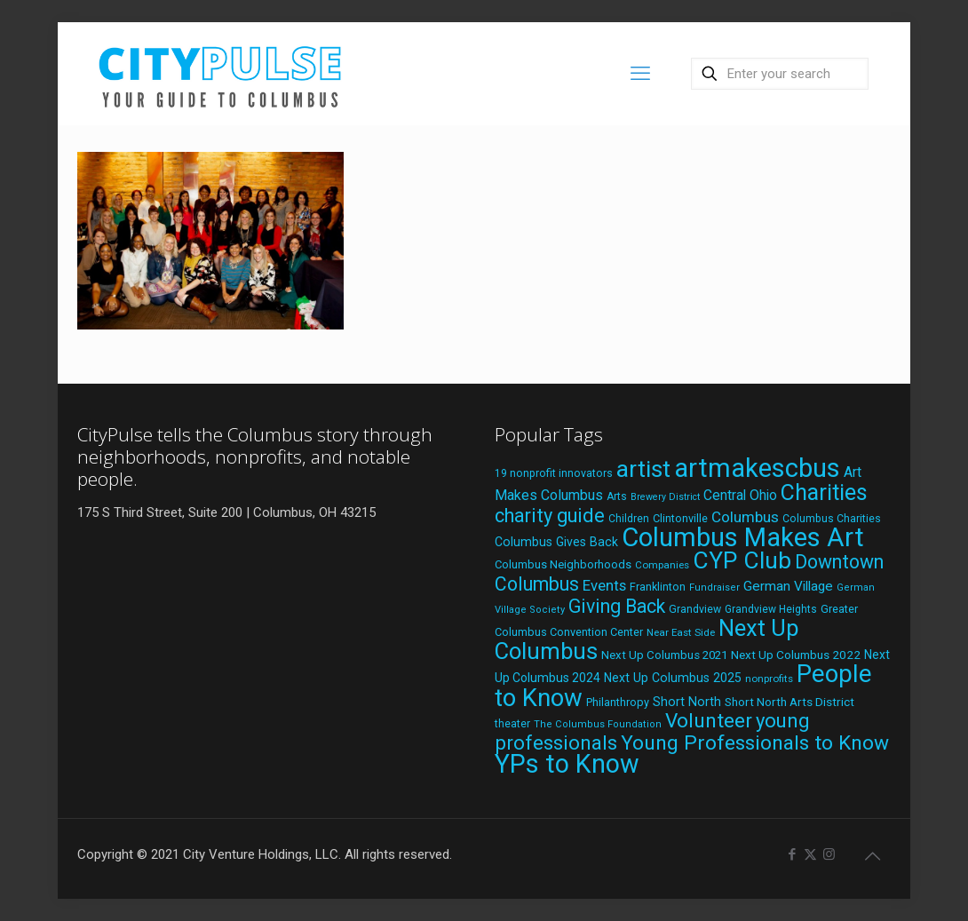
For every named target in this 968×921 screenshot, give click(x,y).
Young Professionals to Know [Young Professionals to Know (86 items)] (755, 743)
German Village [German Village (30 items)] (788, 586)
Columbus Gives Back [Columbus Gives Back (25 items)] (556, 542)
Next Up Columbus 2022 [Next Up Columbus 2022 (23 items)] (796, 654)
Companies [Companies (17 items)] (662, 565)
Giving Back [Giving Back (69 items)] (616, 606)
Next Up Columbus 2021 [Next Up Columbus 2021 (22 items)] (664, 655)
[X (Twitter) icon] (810, 854)
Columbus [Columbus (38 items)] (745, 517)
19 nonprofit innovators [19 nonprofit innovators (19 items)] (554, 473)
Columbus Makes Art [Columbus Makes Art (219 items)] (743, 537)
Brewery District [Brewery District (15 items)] (665, 497)
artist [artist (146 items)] (643, 468)
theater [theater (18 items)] (512, 724)
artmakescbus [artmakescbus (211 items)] (757, 468)
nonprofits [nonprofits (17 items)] (769, 678)
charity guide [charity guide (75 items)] (550, 515)
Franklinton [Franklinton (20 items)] (658, 586)
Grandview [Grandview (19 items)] (695, 609)
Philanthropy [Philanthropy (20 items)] (617, 702)
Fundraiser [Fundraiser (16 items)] (714, 587)
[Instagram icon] (829, 854)
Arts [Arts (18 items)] (617, 496)
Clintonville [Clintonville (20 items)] (680, 518)
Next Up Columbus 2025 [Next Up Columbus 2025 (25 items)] (673, 678)
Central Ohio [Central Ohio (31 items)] (740, 495)
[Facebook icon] (791, 854)
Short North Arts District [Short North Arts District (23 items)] (789, 702)
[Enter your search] (780, 74)
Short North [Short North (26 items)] (687, 702)
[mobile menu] (640, 74)
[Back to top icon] (872, 856)
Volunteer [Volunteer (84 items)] (708, 721)
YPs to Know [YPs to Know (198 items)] (567, 764)
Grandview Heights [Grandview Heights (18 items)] (771, 609)
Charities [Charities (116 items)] (824, 492)
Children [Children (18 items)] (628, 518)
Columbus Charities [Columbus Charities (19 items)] (831, 518)
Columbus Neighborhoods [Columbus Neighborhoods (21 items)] (563, 564)
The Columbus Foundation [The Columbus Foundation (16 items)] (598, 724)
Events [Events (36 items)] (604, 585)
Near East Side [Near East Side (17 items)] (681, 632)
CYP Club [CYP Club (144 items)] (742, 560)
